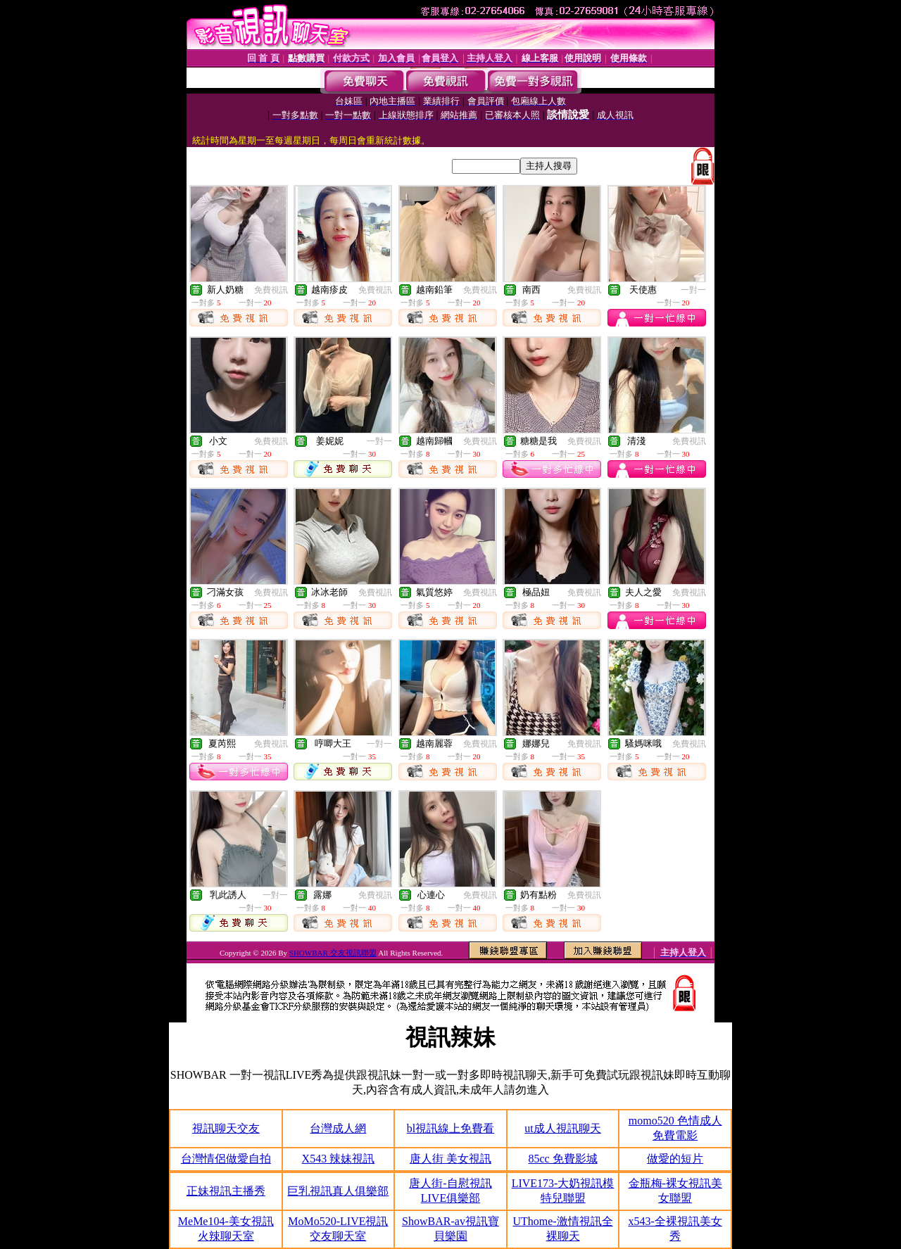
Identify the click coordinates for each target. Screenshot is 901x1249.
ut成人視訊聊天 (562, 1128)
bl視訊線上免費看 (450, 1128)
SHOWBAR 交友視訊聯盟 (333, 953)
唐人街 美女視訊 (450, 1159)
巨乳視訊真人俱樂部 (338, 1191)
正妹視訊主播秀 (226, 1191)
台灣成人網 (338, 1128)
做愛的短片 (675, 1159)
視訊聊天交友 (226, 1128)
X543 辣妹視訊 (338, 1159)
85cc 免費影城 (562, 1159)
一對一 (693, 290)
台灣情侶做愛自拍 (226, 1159)
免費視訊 (271, 290)
